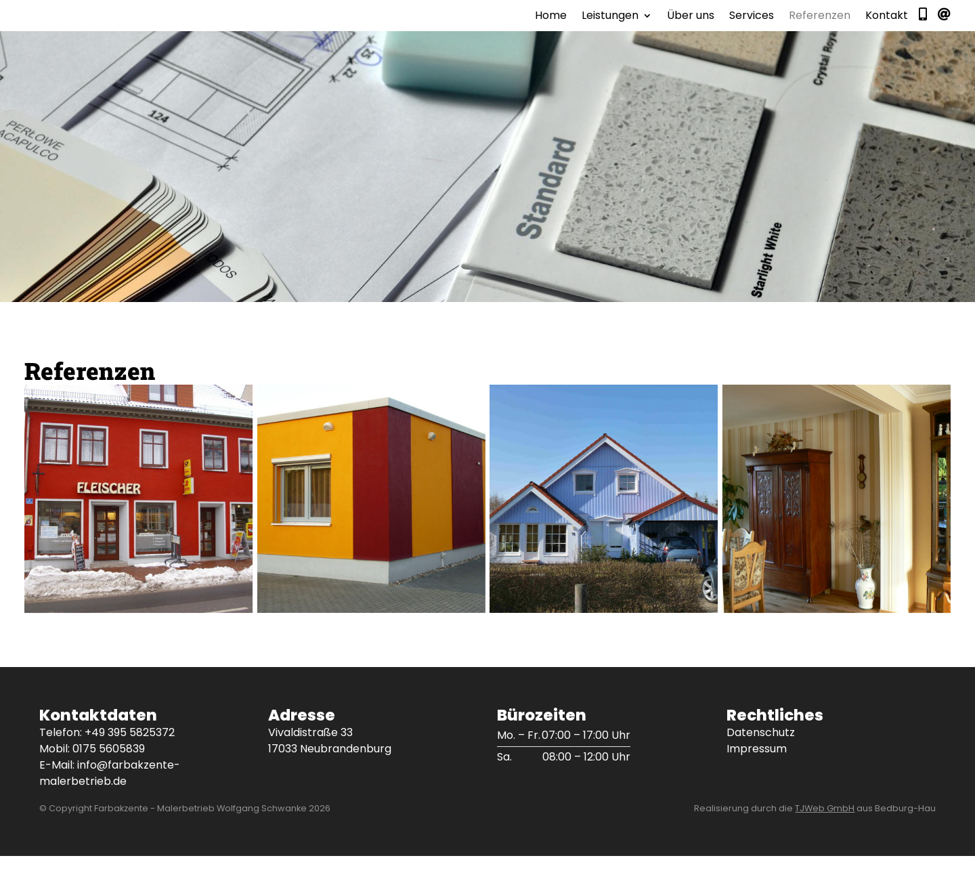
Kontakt (886, 28)
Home (551, 28)
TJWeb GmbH (824, 831)
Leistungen (610, 28)
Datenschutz (761, 755)
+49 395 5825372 (130, 755)
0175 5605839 (108, 771)
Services (751, 28)
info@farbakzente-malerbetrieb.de (109, 796)
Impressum (757, 771)
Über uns (690, 28)
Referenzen (819, 28)
